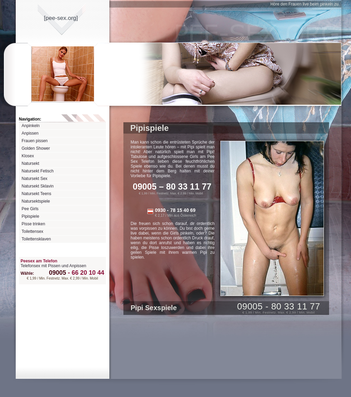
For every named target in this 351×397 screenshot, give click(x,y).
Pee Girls (30, 208)
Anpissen (30, 133)
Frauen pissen (35, 140)
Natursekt (30, 163)
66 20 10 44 (85, 272)
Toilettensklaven (36, 239)
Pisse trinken (33, 224)
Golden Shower (36, 148)
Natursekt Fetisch (37, 171)
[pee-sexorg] (61, 18)
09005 (57, 272)
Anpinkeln (31, 125)
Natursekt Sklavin (37, 186)
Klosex (28, 156)
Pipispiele (30, 216)
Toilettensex (32, 231)
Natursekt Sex (34, 178)
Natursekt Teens (36, 193)
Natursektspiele (36, 201)
